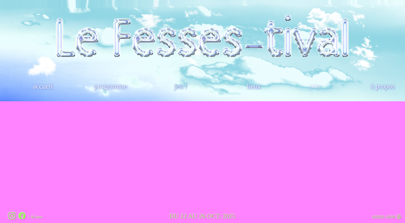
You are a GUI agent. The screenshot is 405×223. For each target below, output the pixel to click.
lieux (254, 86)
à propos (383, 86)
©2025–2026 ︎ (387, 217)
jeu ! (180, 86)
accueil (43, 86)
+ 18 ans (35, 217)
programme (110, 86)
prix (315, 86)
